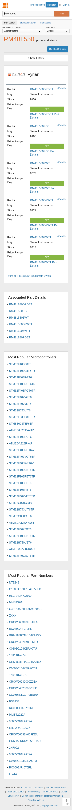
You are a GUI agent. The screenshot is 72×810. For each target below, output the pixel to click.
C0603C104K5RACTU (23, 668)
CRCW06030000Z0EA (23, 681)
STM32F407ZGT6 (20, 529)
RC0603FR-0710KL (21, 708)
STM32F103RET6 (20, 489)
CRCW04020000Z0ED (23, 688)
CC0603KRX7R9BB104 (23, 694)
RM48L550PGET (19, 337)
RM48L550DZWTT (41, 200)
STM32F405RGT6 (20, 377)
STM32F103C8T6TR (22, 370)
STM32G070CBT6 (20, 502)
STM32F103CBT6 (20, 483)
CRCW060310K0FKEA (23, 622)
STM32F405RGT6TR (22, 390)
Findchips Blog (37, 4)
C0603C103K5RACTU (23, 760)
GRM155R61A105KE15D (25, 741)
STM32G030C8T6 (20, 516)
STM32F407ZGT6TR (22, 555)
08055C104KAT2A (20, 721)
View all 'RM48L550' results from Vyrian (29, 275)
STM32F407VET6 (20, 403)
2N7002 (14, 747)
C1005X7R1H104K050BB (25, 589)
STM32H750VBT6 (20, 542)
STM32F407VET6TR (22, 496)
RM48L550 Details (57, 49)
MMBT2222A (17, 714)
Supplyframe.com (50, 805)
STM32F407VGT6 (20, 397)
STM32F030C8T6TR (22, 417)
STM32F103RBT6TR (22, 535)
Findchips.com (5, 5)
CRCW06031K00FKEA (23, 734)
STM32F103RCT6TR (22, 384)
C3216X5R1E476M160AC (25, 609)
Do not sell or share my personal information (42, 796)
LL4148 (13, 774)
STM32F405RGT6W (21, 450)
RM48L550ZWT (40, 163)
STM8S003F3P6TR (21, 423)
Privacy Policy (33, 792)
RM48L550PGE (40, 126)
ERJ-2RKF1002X (19, 727)
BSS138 (14, 701)
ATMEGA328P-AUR (21, 430)
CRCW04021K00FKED (23, 642)
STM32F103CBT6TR (22, 469)
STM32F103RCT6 (20, 436)
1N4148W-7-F (17, 655)
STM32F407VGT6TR (22, 456)
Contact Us (26, 787)
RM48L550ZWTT (40, 237)
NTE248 (14, 582)
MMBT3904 (16, 602)
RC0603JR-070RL (20, 767)
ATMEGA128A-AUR (21, 522)
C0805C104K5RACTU (23, 648)
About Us (38, 787)
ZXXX (12, 615)
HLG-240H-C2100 (20, 595)
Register (51, 4)
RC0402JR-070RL (20, 628)
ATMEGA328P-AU (20, 443)
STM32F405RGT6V (21, 463)
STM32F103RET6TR (22, 476)
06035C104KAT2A (20, 754)
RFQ (47, 109)
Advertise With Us (36, 800)
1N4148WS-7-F (18, 675)
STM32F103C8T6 (20, 364)
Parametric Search (15, 792)
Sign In (66, 4)
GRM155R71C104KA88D (25, 661)
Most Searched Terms (56, 787)
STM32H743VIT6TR (21, 509)
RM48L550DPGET (41, 89)
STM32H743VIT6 (20, 410)
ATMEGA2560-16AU (22, 549)
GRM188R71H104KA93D (25, 635)
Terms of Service (50, 792)
